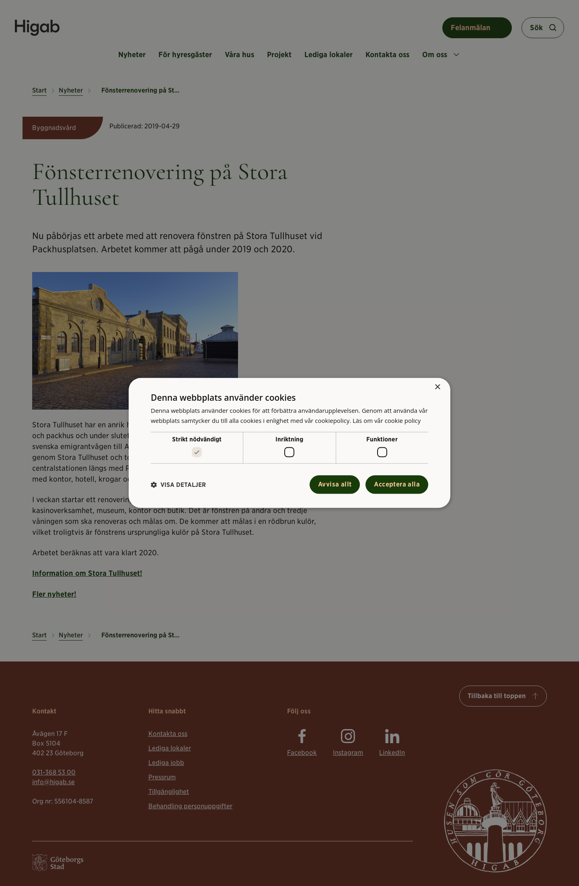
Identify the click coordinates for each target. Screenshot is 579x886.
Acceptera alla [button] (397, 484)
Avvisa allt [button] (334, 484)
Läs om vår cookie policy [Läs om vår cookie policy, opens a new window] (387, 420)
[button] (178, 484)
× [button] (437, 387)
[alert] (289, 443)
